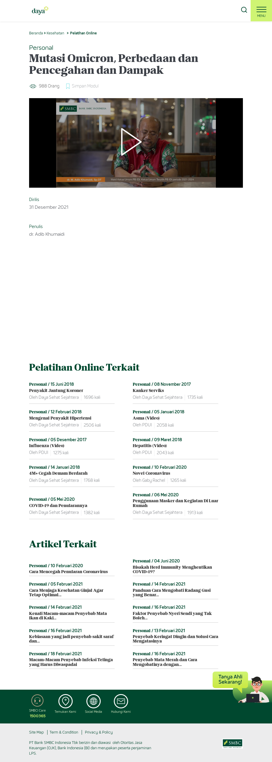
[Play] (136, 143)
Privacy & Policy (99, 732)
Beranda (36, 33)
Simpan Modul (85, 86)
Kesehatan (55, 33)
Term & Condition (64, 732)
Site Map (36, 732)
